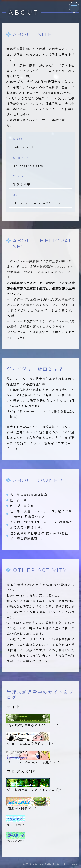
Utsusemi (73, 864)
